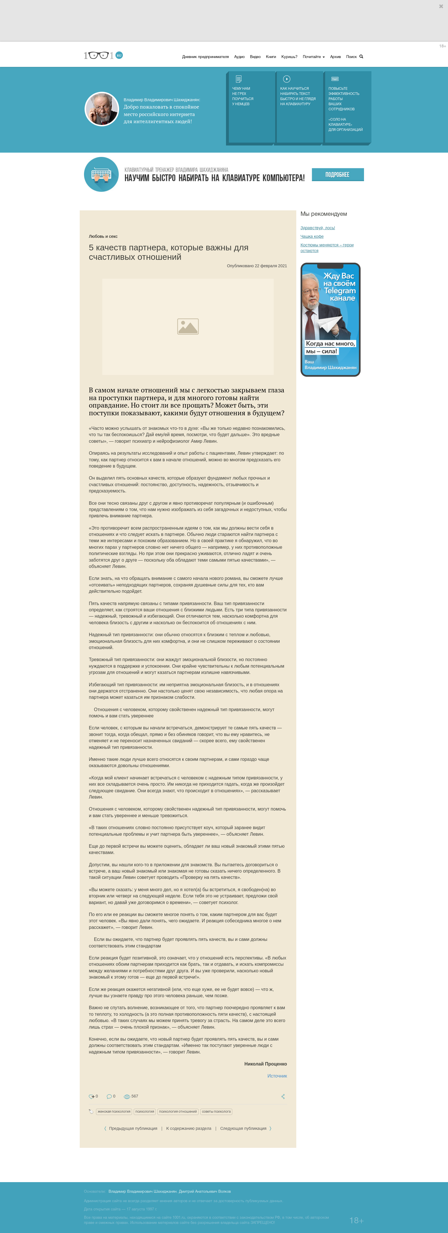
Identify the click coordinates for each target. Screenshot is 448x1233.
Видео (255, 57)
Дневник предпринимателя (205, 57)
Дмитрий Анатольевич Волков (205, 1192)
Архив (335, 57)
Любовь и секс (103, 236)
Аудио (239, 57)
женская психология (114, 1111)
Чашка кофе (312, 237)
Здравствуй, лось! (318, 228)
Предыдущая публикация (131, 1129)
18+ (442, 46)
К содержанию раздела (188, 1129)
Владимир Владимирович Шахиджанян (143, 1192)
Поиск (354, 57)
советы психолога (216, 1111)
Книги (271, 57)
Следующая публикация (246, 1129)
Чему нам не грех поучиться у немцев (242, 90)
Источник (277, 1076)
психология (144, 1111)
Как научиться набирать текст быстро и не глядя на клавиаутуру (298, 90)
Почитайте (314, 57)
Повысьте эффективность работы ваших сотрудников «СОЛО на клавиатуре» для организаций (346, 103)
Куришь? (289, 57)
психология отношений (178, 1111)
